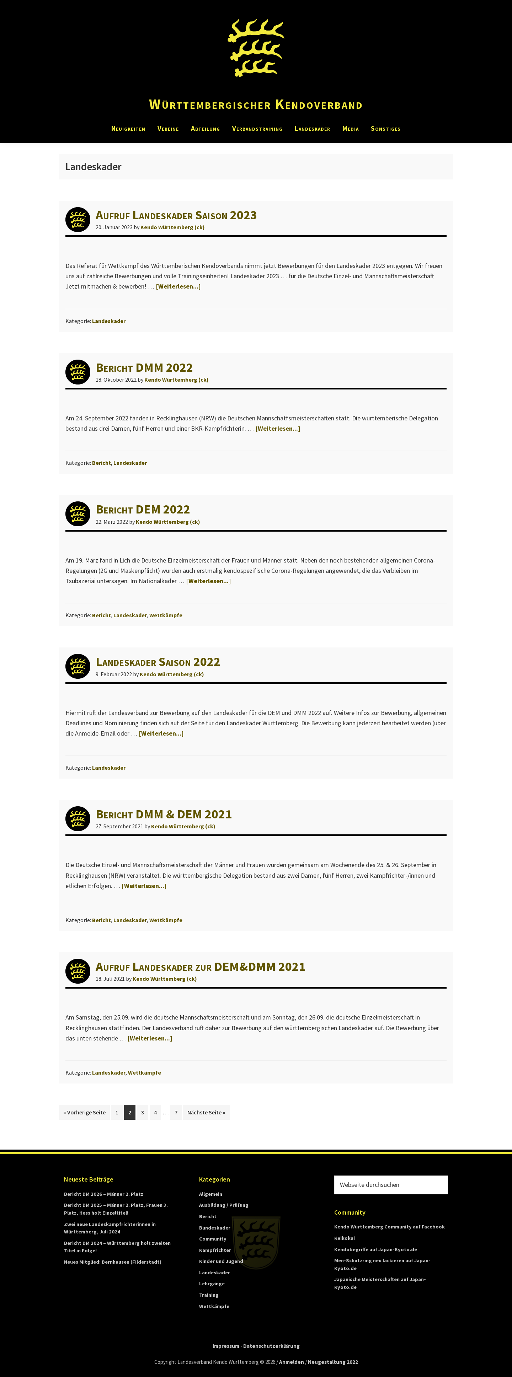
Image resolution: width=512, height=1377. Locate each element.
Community (212, 1239)
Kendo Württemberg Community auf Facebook (389, 1226)
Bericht (101, 462)
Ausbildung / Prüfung (224, 1205)
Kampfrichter (215, 1250)
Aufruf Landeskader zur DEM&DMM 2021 (200, 966)
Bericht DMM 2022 (144, 367)
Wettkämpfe (165, 615)
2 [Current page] (131, 1113)
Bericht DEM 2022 (143, 509)
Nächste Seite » (208, 1111)
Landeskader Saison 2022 (158, 661)
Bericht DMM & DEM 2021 (164, 814)
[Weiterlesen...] (178, 286)
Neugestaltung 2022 (333, 1362)
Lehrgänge (212, 1283)
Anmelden (291, 1362)
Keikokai (344, 1238)
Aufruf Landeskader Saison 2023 (176, 215)
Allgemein (210, 1194)
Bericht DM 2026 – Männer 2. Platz (103, 1194)
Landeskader (109, 320)
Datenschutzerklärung (271, 1346)
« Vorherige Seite (86, 1111)
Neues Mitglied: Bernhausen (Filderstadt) (112, 1262)
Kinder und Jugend (221, 1261)
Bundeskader (214, 1228)
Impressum (226, 1346)
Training (209, 1295)
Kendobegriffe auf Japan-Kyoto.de (375, 1249)
